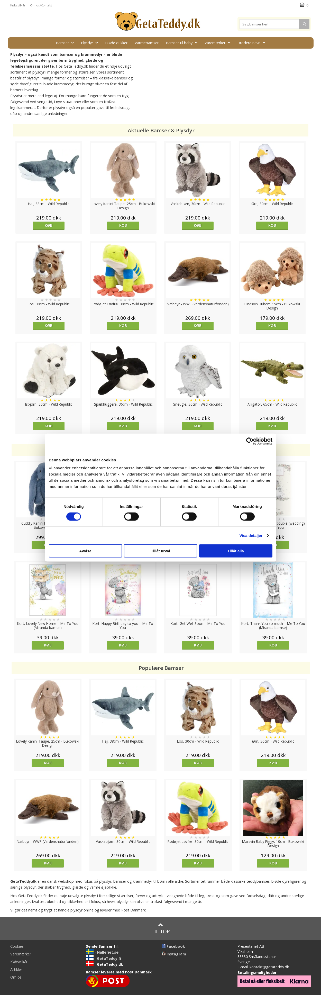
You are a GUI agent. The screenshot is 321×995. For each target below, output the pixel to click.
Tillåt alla (235, 551)
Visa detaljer (251, 535)
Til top (160, 928)
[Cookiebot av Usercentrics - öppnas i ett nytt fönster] (249, 441)
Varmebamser (147, 42)
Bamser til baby (183, 42)
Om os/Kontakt (41, 5)
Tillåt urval (160, 551)
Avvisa (85, 551)
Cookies (17, 946)
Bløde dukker (116, 42)
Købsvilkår (17, 5)
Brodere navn (252, 42)
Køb (48, 225)
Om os (16, 977)
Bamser (66, 42)
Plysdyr (91, 42)
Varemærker (219, 42)
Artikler (16, 969)
